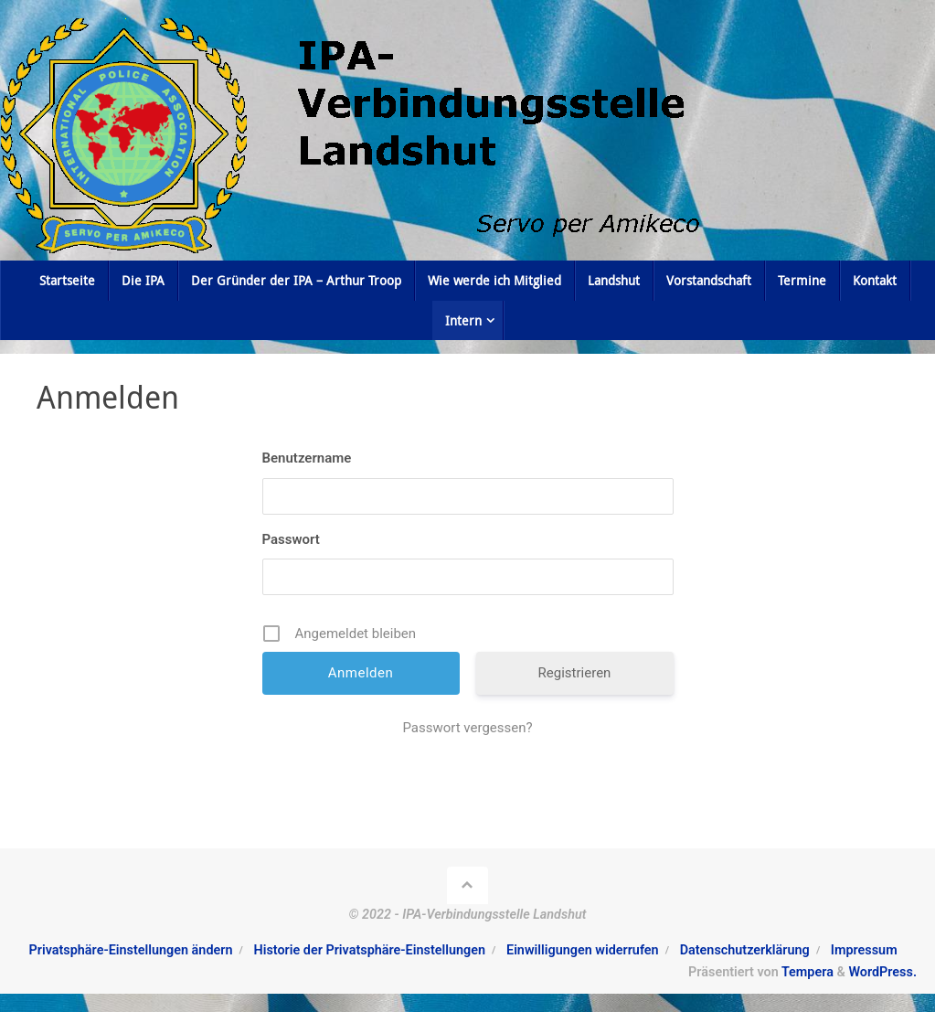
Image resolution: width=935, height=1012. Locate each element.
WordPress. (882, 972)
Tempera (807, 972)
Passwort (291, 539)
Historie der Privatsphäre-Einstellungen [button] (369, 950)
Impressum (864, 950)
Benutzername (307, 458)
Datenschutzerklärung (745, 950)
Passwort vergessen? (467, 727)
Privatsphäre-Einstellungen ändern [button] (131, 950)
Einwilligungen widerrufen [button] (582, 950)
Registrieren (574, 673)
